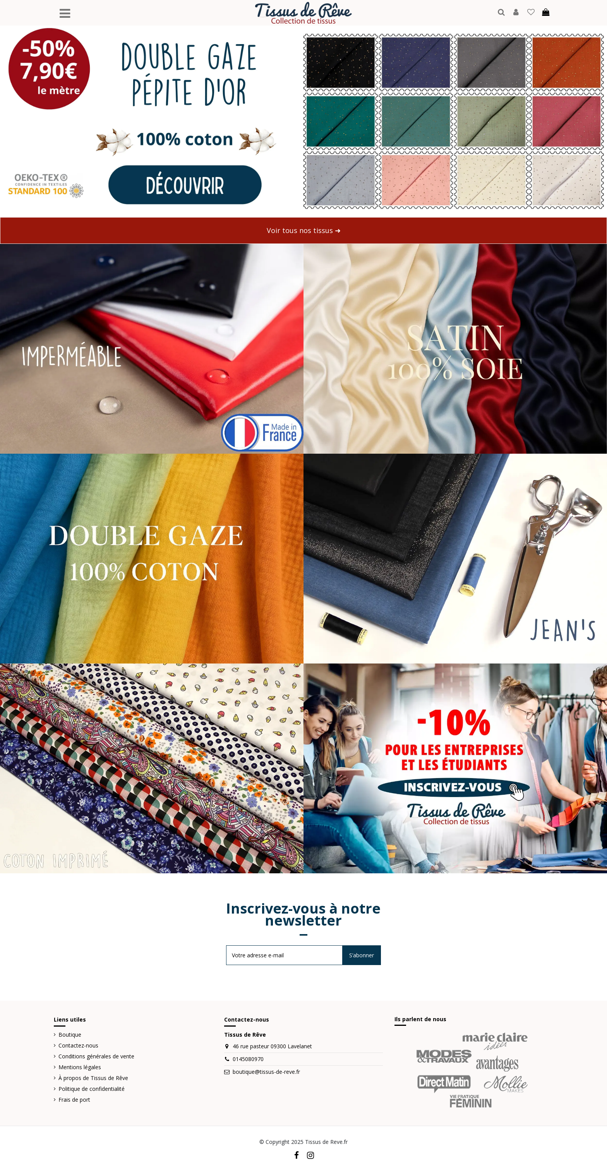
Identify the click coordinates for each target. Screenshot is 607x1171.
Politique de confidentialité (91, 1088)
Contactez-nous (78, 1045)
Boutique (69, 1034)
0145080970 (248, 1059)
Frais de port (74, 1099)
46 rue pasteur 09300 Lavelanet (272, 1046)
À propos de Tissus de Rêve (93, 1078)
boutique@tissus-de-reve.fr (266, 1071)
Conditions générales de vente (96, 1056)
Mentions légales (79, 1067)
